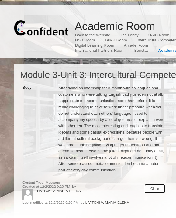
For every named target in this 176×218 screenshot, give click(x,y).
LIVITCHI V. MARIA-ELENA (59, 191)
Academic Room (115, 26)
